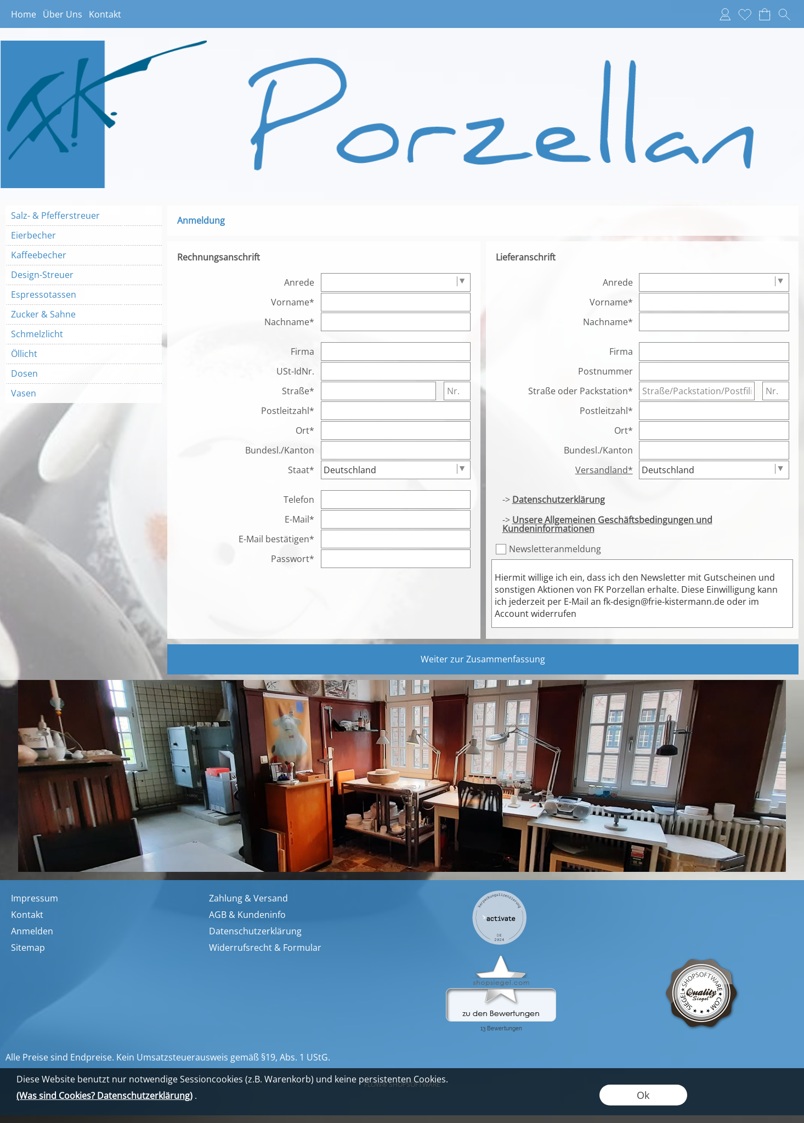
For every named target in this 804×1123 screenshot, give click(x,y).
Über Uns (62, 14)
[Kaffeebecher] (83, 255)
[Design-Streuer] (83, 275)
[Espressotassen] (83, 294)
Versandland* (604, 470)
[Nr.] (457, 391)
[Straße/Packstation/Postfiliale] (697, 391)
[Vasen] (83, 393)
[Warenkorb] (764, 14)
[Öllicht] (83, 354)
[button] (784, 14)
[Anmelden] (725, 14)
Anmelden (32, 931)
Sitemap (28, 947)
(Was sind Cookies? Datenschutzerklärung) (104, 1096)
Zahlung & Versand (248, 898)
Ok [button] (643, 1095)
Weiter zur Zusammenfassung (483, 659)
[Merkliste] (745, 14)
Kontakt (105, 14)
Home (23, 14)
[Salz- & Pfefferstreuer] (83, 215)
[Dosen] (83, 373)
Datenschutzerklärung (255, 931)
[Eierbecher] (83, 235)
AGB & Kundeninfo (247, 915)
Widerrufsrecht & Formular (265, 947)
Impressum (34, 898)
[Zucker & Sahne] (83, 314)
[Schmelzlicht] (83, 334)
